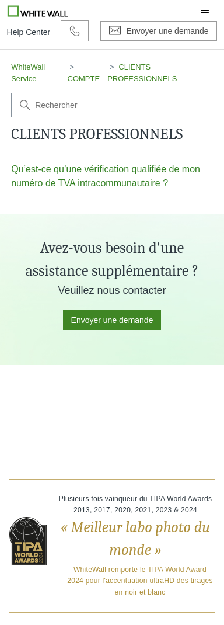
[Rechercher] (99, 105)
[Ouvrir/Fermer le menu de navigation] (204, 10)
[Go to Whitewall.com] (38, 11)
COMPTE (84, 78)
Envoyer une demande (112, 320)
